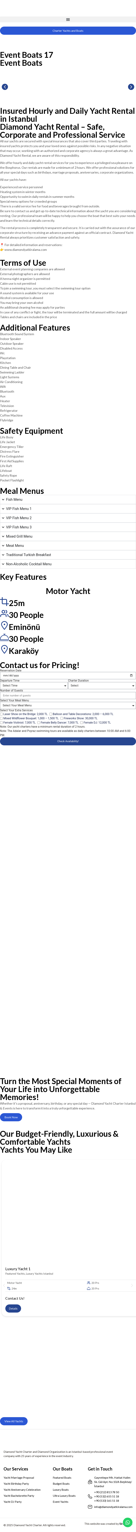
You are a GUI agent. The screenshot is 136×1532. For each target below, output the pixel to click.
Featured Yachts (15, 1273)
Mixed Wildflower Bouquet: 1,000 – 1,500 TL (31, 718)
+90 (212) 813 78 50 (106, 1492)
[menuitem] (4, 38)
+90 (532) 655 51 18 (106, 1496)
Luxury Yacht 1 (18, 1268)
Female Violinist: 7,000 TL (19, 722)
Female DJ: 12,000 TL (97, 722)
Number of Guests (11, 690)
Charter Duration (78, 680)
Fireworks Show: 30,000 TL (81, 718)
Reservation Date (10, 670)
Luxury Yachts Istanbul (39, 1273)
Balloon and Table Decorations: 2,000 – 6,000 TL (83, 714)
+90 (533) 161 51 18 (106, 1500)
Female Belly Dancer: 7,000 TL (59, 722)
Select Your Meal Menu (14, 700)
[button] (68, 19)
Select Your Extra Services (16, 710)
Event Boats (21, 63)
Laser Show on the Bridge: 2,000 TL (25, 714)
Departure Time (9, 680)
